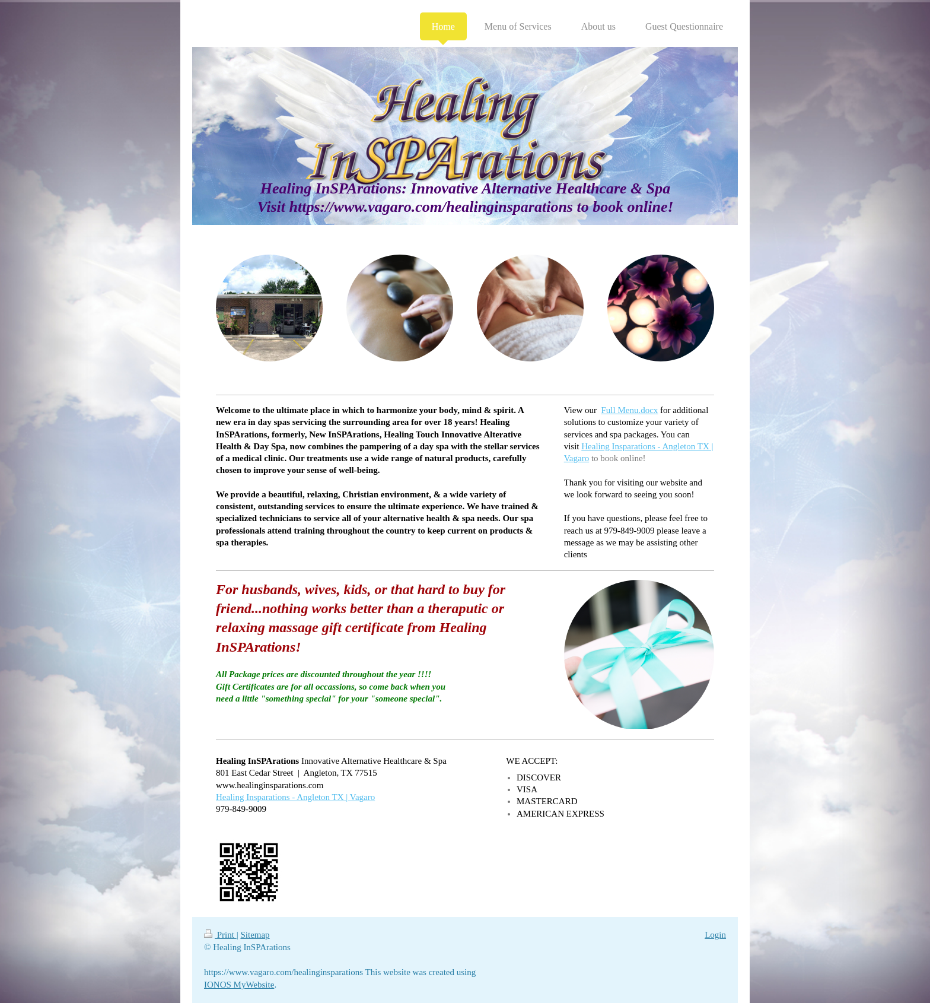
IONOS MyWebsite (239, 984)
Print (220, 934)
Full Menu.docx (629, 410)
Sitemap (254, 934)
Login (715, 934)
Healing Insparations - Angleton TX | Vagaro (295, 797)
